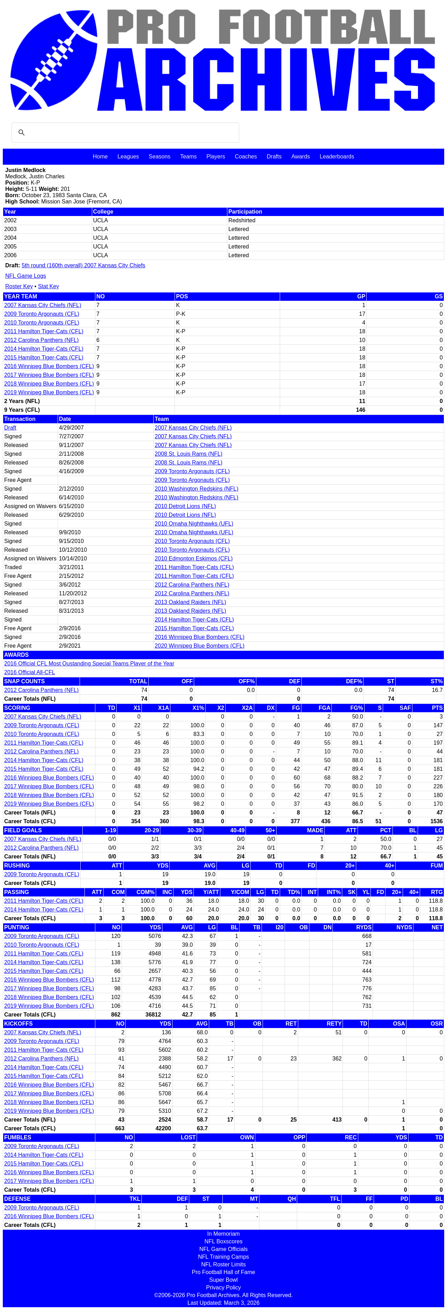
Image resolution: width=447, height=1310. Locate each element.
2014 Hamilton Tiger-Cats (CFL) (43, 349)
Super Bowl (223, 1280)
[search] (124, 132)
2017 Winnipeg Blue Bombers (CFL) (49, 375)
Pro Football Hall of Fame (223, 1272)
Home (100, 156)
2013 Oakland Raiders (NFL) (190, 602)
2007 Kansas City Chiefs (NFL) (42, 305)
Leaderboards (337, 156)
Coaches (246, 156)
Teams (188, 156)
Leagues (128, 156)
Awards (300, 156)
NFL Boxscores (224, 1241)
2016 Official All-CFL (29, 672)
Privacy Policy (223, 1287)
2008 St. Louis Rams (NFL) (188, 454)
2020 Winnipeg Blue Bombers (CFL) (199, 646)
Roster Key (19, 286)
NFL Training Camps (223, 1257)
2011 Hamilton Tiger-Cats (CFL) (43, 331)
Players (215, 156)
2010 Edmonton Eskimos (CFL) (194, 558)
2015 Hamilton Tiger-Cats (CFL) (43, 357)
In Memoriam (223, 1234)
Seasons (159, 156)
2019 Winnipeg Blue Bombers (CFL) (49, 392)
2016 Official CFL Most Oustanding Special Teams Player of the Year (89, 664)
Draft (10, 428)
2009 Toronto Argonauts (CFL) (41, 314)
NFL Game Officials (223, 1249)
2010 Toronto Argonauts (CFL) (41, 323)
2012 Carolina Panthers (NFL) (41, 340)
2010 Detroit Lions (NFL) (185, 506)
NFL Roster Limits (223, 1264)
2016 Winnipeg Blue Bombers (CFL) (49, 366)
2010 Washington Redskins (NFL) (197, 489)
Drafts (274, 156)
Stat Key (48, 286)
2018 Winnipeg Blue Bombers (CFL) (49, 384)
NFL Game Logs (25, 276)
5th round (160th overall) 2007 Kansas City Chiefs (83, 265)
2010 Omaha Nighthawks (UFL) (194, 524)
